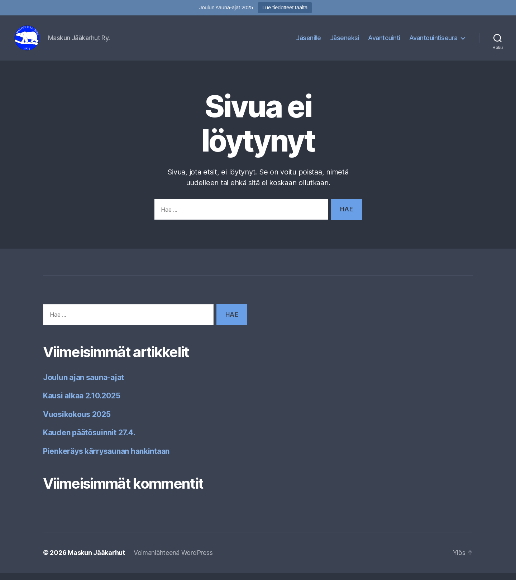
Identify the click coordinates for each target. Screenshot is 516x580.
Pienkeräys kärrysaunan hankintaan (106, 458)
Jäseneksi (344, 41)
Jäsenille (308, 41)
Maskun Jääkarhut (96, 560)
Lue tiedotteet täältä (284, 7)
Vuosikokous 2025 (77, 421)
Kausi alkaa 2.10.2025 (81, 402)
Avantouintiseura (433, 41)
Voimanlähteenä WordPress (173, 560)
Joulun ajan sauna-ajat (83, 384)
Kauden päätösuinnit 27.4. (89, 439)
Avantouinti (384, 41)
